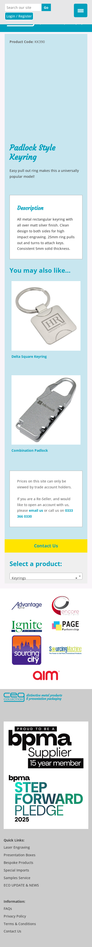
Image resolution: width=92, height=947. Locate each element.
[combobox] (46, 576)
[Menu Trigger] (80, 10)
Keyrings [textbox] (44, 578)
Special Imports (16, 870)
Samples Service (17, 877)
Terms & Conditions (20, 923)
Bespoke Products (18, 862)
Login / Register (19, 16)
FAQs (8, 908)
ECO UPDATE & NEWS (21, 885)
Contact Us (46, 546)
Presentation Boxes (19, 855)
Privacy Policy (15, 916)
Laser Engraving (17, 847)
